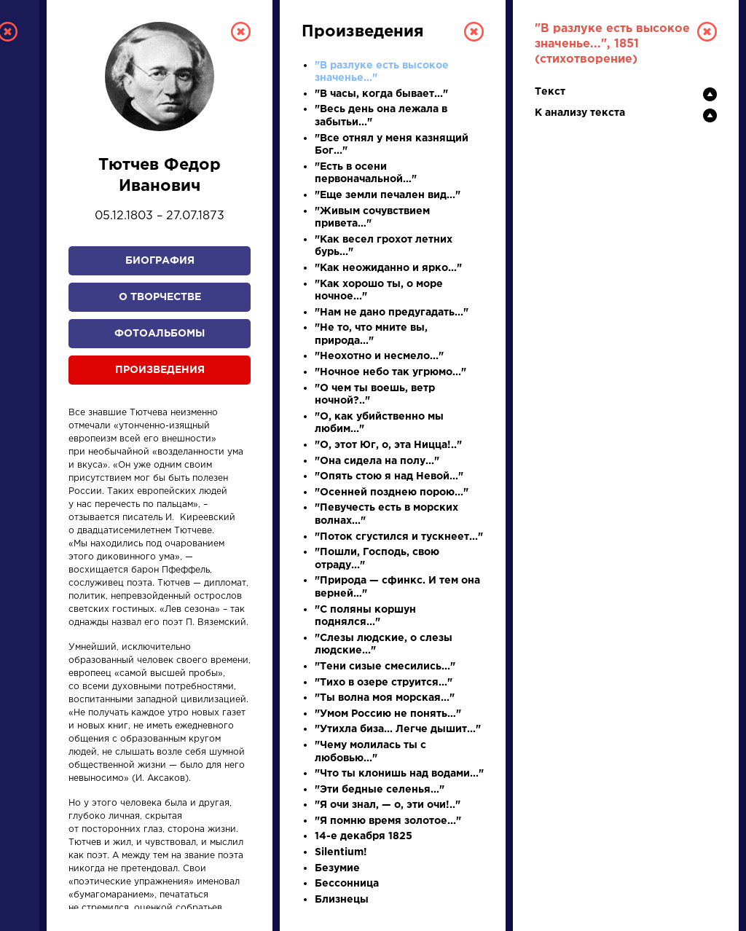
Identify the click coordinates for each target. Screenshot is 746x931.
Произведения (160, 370)
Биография (160, 260)
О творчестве (160, 297)
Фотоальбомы (159, 333)
